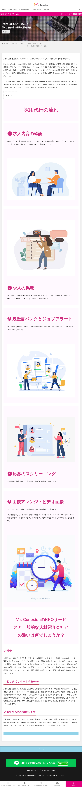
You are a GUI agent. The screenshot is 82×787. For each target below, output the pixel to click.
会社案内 (46, 9)
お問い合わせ (37, 9)
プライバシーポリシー (47, 770)
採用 (6, 32)
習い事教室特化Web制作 (41, 784)
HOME (6, 43)
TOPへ (74, 784)
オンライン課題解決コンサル (8, 784)
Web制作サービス (25, 9)
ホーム (4, 9)
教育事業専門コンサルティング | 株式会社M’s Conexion (46, 775)
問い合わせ (57, 784)
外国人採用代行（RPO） (24, 784)
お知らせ (14, 43)
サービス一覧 (12, 9)
